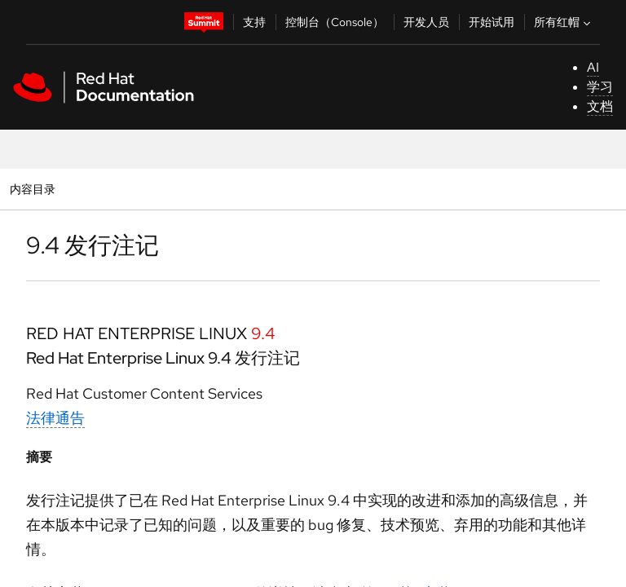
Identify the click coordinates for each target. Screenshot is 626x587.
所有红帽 (564, 22)
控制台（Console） (334, 22)
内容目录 (32, 188)
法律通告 (55, 417)
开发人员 (426, 22)
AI (593, 67)
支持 (254, 22)
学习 (600, 86)
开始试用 (491, 22)
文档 (600, 106)
